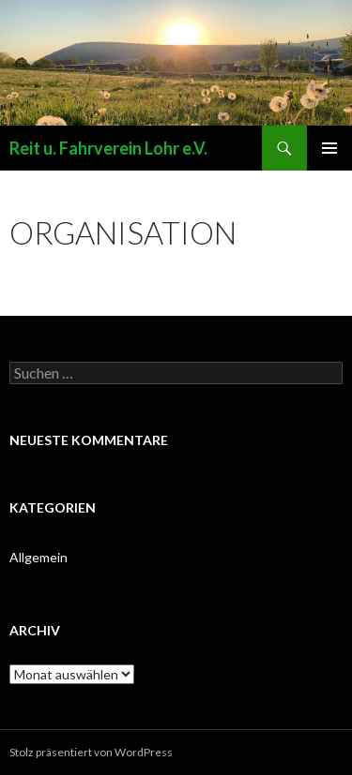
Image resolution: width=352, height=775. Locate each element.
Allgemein (38, 557)
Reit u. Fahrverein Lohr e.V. (108, 148)
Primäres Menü (329, 148)
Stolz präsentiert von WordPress (91, 752)
